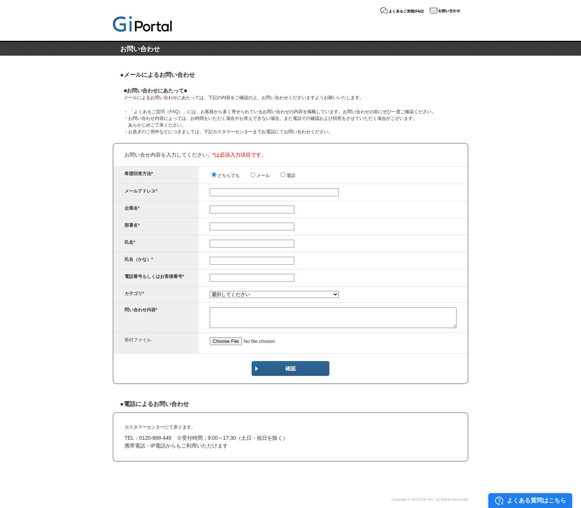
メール (260, 175)
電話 (287, 175)
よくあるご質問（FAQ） (158, 111)
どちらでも (226, 175)
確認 (290, 368)
